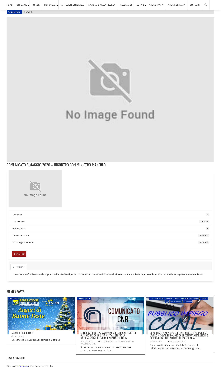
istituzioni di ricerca (72, 5)
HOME (9, 5)
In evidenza (12, 298)
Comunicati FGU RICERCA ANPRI (186, 298)
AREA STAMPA (156, 5)
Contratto (181, 341)
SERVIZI (140, 5)
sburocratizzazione (115, 341)
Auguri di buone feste (22, 333)
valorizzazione (88, 344)
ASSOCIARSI (126, 5)
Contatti (195, 5)
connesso (23, 366)
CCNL (172, 341)
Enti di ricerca (176, 302)
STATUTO (130, 341)
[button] (206, 5)
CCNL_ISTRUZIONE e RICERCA (161, 298)
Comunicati (50, 5)
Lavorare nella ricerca (101, 5)
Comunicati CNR (84, 298)
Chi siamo (22, 5)
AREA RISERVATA (176, 5)
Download (19, 253)
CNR (102, 341)
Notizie (35, 5)
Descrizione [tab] (18, 266)
